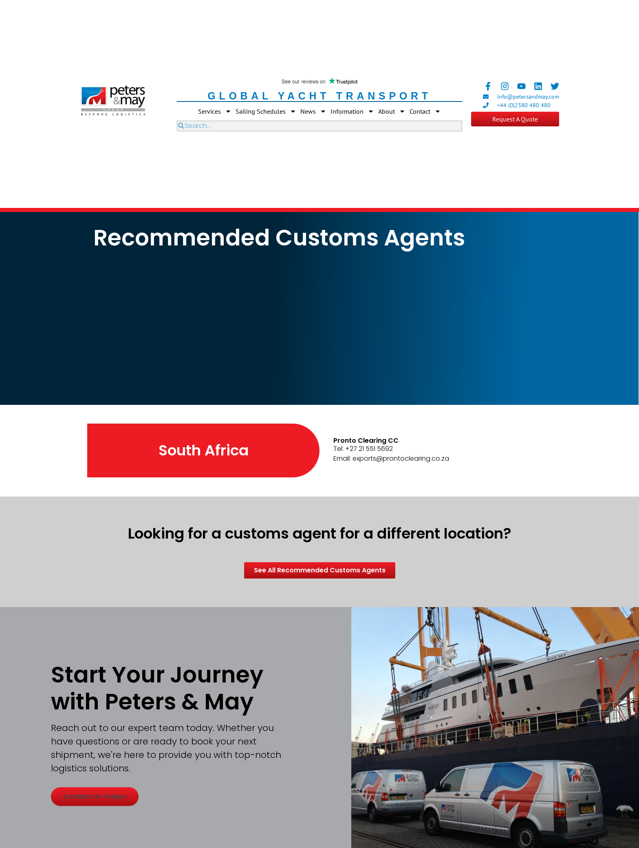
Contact (425, 111)
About (391, 111)
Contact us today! (94, 796)
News (313, 111)
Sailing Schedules (266, 111)
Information (352, 111)
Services (214, 111)
